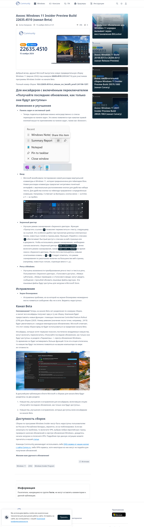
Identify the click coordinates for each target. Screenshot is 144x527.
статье (36, 439)
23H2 (30, 466)
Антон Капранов (25, 25)
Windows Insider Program (44, 466)
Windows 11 (21, 466)
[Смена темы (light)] (121, 3)
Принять (64, 517)
